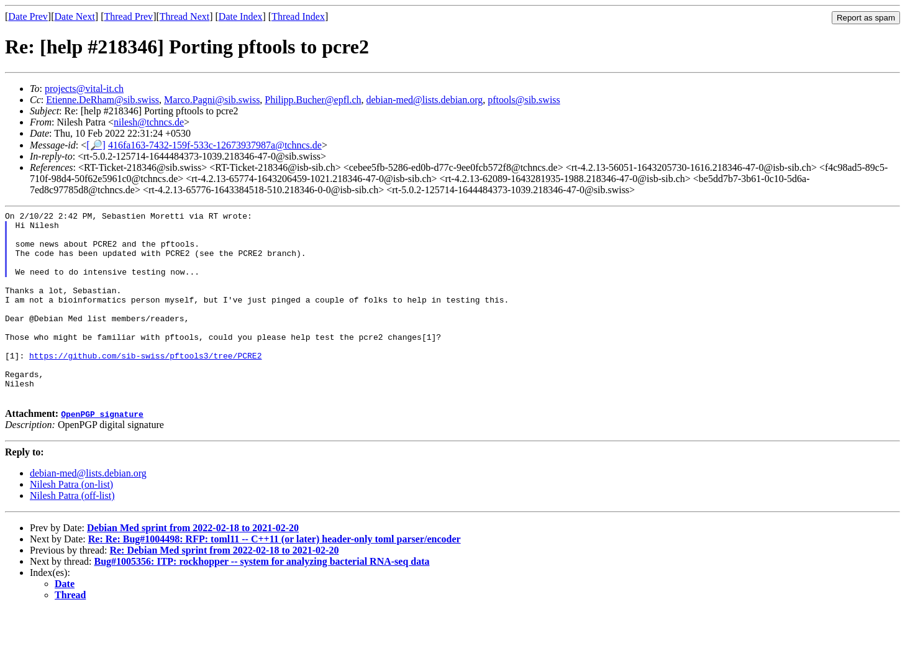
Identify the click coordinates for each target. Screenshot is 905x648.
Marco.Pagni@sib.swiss (212, 99)
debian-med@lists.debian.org (424, 99)
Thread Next (184, 16)
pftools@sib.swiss (524, 99)
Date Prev (28, 16)
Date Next (75, 16)
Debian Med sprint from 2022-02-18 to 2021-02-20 (193, 565)
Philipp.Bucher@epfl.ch (313, 99)
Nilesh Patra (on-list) (71, 521)
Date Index (241, 16)
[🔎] (96, 145)
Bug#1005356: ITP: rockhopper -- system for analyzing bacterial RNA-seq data (262, 598)
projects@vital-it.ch (84, 88)
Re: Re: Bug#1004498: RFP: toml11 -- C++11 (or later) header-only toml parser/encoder (274, 576)
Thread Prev (128, 16)
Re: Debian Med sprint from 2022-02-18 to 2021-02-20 (224, 587)
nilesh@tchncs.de (149, 122)
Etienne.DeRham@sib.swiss (102, 99)
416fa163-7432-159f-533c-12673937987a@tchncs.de (215, 145)
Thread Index (298, 16)
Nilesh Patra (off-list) (72, 532)
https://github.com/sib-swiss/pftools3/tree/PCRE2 (145, 385)
